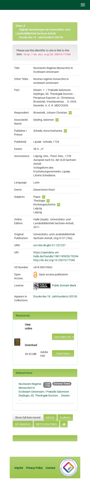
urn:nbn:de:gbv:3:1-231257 (49, 245)
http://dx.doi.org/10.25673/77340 (54, 260)
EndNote (65, 417)
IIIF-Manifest (22, 424)
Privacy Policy (34, 467)
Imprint (19, 467)
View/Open (63, 353)
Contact (50, 467)
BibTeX (50, 417)
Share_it (20, 25)
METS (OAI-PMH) (46, 424)
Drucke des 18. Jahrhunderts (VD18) (41, 37)
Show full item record (27, 417)
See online (63, 336)
